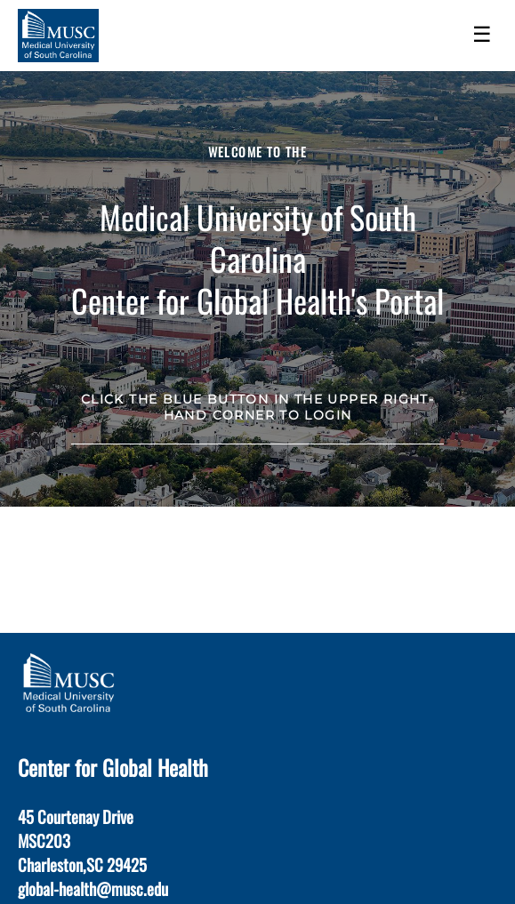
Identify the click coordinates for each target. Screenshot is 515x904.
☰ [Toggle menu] (482, 34)
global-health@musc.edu (93, 888)
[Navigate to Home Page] (58, 35)
